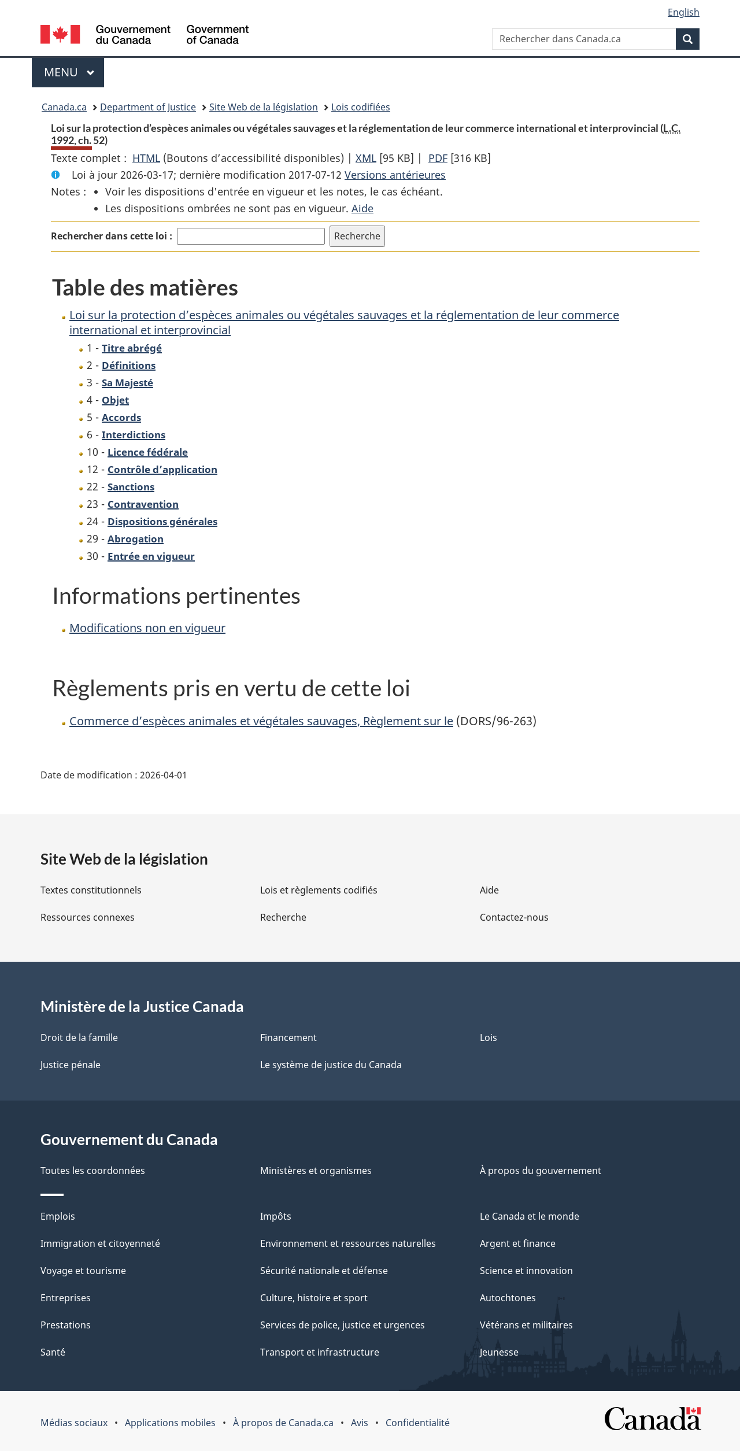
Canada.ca (64, 107)
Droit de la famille (79, 1037)
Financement (288, 1037)
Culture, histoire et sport (314, 1297)
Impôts (275, 1216)
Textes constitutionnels (91, 890)
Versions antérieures (395, 175)
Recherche (283, 917)
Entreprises (65, 1297)
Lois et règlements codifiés (319, 890)
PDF (437, 158)
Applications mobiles (170, 1422)
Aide (362, 208)
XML (366, 158)
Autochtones (508, 1297)
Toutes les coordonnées (92, 1170)
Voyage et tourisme (83, 1270)
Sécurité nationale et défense (324, 1270)
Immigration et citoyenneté (100, 1243)
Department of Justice (148, 107)
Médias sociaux (74, 1422)
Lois (488, 1037)
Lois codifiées (360, 107)
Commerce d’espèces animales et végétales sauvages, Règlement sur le (261, 721)
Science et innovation (526, 1270)
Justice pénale (70, 1064)
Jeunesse (499, 1352)
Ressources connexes (87, 917)
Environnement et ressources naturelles (348, 1243)
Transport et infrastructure (319, 1352)
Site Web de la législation (263, 107)
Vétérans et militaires (526, 1325)
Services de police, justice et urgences (342, 1325)
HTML (146, 158)
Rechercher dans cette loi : (111, 236)
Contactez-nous (514, 917)
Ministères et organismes (316, 1170)
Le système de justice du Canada (331, 1064)
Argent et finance (518, 1243)
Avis (359, 1422)
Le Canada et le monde (529, 1216)
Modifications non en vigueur (147, 628)
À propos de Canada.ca (283, 1422)
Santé (52, 1352)
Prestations (65, 1325)
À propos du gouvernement (540, 1170)
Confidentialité (418, 1422)
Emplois (57, 1216)
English (684, 12)
